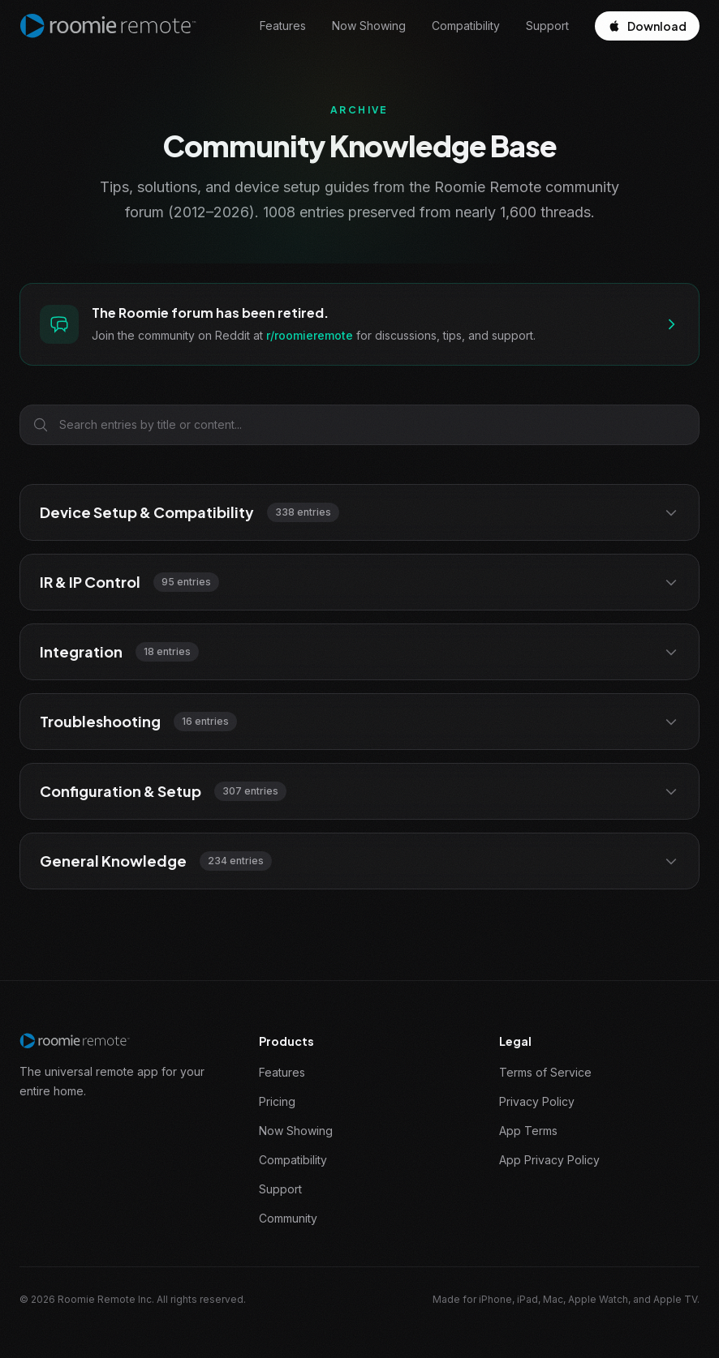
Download (647, 26)
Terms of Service (545, 1072)
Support (547, 25)
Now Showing (369, 25)
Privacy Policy (537, 1101)
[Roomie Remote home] (107, 26)
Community (288, 1218)
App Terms (528, 1130)
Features (283, 25)
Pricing (277, 1101)
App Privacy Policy (549, 1160)
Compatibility (466, 25)
